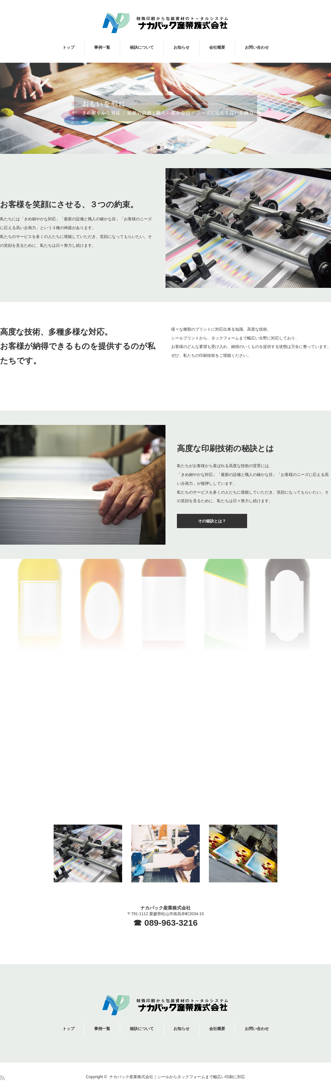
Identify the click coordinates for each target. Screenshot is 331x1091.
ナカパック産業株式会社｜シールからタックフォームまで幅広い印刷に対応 (177, 1076)
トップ (68, 47)
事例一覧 (102, 47)
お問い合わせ (257, 47)
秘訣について (142, 47)
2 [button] (165, 147)
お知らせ (181, 47)
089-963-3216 (171, 922)
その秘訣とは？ (212, 521)
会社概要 (217, 47)
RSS (2, 1077)
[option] (165, 108)
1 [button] (158, 147)
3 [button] (172, 147)
